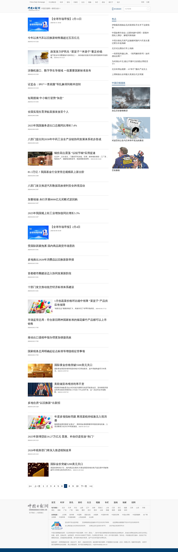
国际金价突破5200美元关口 (66, 464)
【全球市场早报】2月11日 (66, 18)
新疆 (119, 510)
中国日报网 (45, 8)
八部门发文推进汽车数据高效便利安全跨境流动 (56, 185)
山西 (81, 508)
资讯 (68, 2)
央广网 (145, 515)
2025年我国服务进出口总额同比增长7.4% (52, 125)
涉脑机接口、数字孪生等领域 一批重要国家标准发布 (59, 70)
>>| (90, 486)
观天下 (111, 2)
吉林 (93, 508)
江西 (131, 508)
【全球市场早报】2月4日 (65, 226)
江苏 (113, 508)
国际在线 (87, 515)
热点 (114, 19)
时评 (61, 2)
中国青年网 (105, 515)
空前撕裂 (116, 170)
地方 (118, 2)
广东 (65, 510)
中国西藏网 (136, 515)
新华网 (71, 515)
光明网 (53, 517)
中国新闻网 (71, 517)
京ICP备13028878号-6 (116, 526)
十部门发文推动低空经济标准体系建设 (51, 287)
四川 (89, 510)
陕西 (113, 510)
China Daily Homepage (37, 2)
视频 (89, 2)
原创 (103, 2)
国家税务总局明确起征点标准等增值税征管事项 (56, 351)
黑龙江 (100, 508)
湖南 (58, 510)
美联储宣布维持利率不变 (69, 383)
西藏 (107, 510)
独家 (125, 502)
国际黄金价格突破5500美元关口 (73, 365)
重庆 (83, 510)
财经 (80, 502)
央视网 (96, 515)
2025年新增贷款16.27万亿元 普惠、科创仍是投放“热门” (61, 436)
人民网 (64, 515)
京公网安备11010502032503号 (75, 526)
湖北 (52, 510)
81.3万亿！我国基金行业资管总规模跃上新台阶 (56, 171)
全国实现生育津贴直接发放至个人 (48, 111)
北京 (63, 508)
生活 (82, 2)
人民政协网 (82, 517)
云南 (101, 510)
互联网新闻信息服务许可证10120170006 (95, 522)
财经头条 (55, 8)
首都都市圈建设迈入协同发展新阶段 (49, 273)
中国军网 (62, 517)
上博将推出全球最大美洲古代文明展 (128, 74)
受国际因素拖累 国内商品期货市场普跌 (51, 245)
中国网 (79, 515)
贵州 (95, 510)
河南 (143, 508)
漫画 (116, 502)
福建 (125, 508)
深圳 (125, 510)
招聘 (133, 502)
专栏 (96, 2)
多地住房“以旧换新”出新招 (44, 402)
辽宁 (87, 508)
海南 (77, 510)
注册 (147, 2)
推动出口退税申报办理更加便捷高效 (49, 337)
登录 (142, 2)
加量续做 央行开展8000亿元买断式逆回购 (53, 199)
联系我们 (40, 513)
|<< (30, 486)
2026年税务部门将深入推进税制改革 (49, 450)
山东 (137, 508)
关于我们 (32, 513)
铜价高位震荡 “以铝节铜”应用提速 (74, 153)
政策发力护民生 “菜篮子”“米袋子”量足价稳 (76, 51)
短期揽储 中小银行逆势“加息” (46, 98)
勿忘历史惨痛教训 (120, 111)
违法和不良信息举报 (71, 522)
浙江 (119, 508)
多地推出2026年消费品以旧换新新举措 (51, 259)
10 (77, 486)
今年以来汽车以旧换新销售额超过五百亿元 (53, 37)
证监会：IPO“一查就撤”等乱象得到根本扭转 (54, 84)
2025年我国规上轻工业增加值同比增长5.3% (54, 213)
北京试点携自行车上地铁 (123, 48)
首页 (53, 502)
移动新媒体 (117, 9)
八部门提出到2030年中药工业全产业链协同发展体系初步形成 (64, 139)
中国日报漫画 (118, 83)
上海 (107, 508)
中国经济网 (115, 515)
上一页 (37, 486)
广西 (71, 510)
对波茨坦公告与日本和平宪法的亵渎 (128, 140)
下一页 (84, 486)
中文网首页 (52, 2)
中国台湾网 (126, 515)
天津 (69, 508)
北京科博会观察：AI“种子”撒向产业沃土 (129, 69)
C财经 (76, 2)
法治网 (91, 517)
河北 (75, 508)
